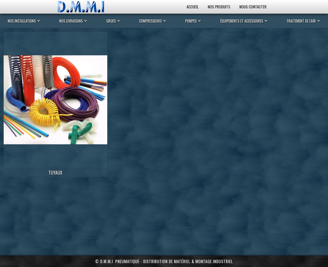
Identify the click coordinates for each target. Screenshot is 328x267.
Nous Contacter (252, 7)
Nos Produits (219, 7)
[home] (85, 7)
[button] (24, 21)
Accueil (193, 7)
